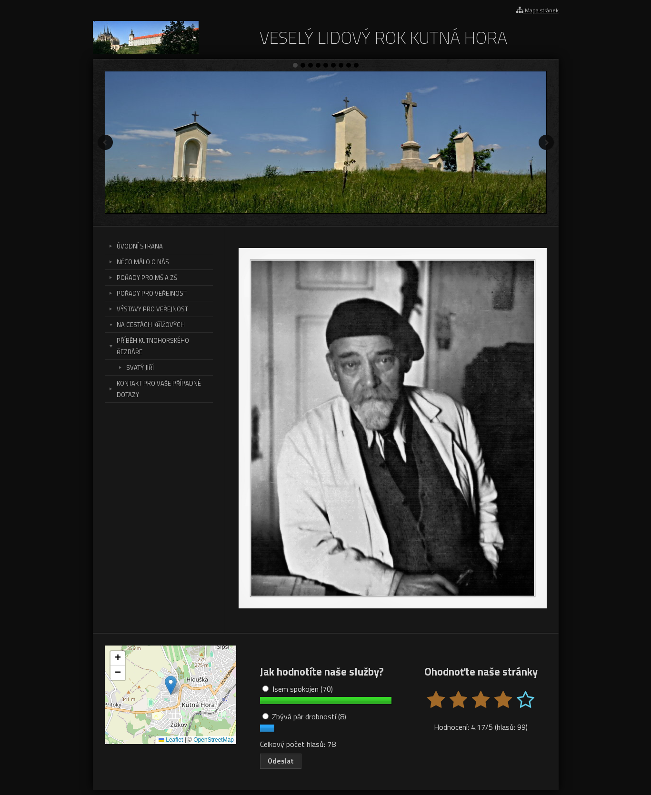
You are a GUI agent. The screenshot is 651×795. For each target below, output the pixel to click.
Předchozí (105, 142)
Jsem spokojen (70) (297, 689)
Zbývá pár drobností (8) (304, 716)
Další (546, 142)
